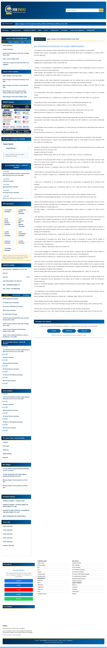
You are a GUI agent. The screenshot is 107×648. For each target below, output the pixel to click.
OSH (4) (22, 42)
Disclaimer (74, 590)
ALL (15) (28, 42)
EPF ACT (5, 273)
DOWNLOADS (91, 30)
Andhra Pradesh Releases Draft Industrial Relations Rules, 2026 (14, 331)
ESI (38, 570)
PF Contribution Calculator (10, 315)
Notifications (40, 585)
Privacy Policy (75, 592)
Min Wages (65, 30)
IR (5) (10, 42)
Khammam (6, 450)
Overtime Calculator (8, 181)
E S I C (46, 30)
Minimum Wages (41, 566)
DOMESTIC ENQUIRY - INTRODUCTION (13, 501)
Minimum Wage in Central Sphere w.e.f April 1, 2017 (15, 487)
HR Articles (5, 30)
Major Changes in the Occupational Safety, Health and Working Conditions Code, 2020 (14, 92)
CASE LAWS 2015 (8, 527)
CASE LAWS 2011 (8, 538)
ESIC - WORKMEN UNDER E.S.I (11, 285)
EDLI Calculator (76, 566)
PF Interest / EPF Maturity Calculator (13, 198)
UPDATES (6, 295)
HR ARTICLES (26, 295)
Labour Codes (40, 563)
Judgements (40, 588)
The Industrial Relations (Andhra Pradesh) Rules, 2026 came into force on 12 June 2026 (16, 175)
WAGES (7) (4, 42)
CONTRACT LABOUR (29, 30)
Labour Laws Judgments (77, 30)
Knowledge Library (41, 594)
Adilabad (5, 443)
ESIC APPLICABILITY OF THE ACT (12, 281)
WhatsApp (69, 330)
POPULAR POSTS (16, 295)
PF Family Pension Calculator (11, 193)
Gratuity (39, 572)
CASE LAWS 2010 (8, 542)
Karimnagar (6, 447)
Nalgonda (5, 458)
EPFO (39, 30)
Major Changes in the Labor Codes (57, 39)
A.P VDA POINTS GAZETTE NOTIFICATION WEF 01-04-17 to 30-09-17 (16, 470)
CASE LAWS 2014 (8, 531)
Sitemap (74, 594)
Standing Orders (41, 577)
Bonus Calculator (7, 46)
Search (99, 10)
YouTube (19, 590)
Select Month (8, 144)
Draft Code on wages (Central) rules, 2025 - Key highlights (16, 64)
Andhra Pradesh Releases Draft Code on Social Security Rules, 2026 (16, 319)
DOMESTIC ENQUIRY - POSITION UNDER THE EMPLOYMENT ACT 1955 (15, 506)
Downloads (40, 581)
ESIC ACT (5, 277)
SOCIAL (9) (16, 42)
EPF (38, 568)
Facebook (18, 581)
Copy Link (84, 330)
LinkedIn (53, 330)
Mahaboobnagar (7, 454)
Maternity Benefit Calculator (10, 187)
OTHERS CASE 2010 (8, 546)
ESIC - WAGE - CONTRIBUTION (11, 289)
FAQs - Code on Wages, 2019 (11, 59)
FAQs (38, 592)
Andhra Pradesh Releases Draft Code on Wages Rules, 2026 (16, 54)
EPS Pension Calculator (9, 311)
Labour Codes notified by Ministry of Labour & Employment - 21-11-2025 (15, 336)
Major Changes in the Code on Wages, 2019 (29, 24)
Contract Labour (41, 575)
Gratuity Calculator (8, 49)
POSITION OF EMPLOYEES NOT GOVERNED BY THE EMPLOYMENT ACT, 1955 (16, 512)
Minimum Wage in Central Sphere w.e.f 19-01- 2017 (15, 481)
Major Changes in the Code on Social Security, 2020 (15, 86)
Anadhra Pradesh (16, 30)
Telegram (18, 595)
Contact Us (74, 588)
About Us (74, 585)
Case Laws (40, 590)
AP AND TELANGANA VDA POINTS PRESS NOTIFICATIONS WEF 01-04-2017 (14, 476)
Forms (38, 583)
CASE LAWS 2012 (8, 535)
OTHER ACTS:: (55, 30)
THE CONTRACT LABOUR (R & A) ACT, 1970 (15, 270)
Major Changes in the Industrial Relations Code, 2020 (16, 81)
